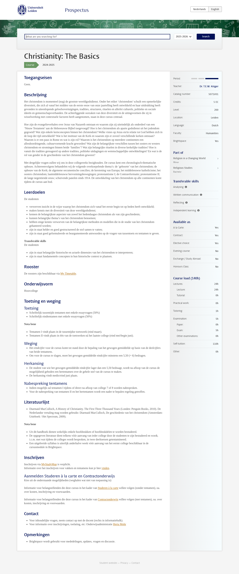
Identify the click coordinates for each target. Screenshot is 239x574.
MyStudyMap (49, 464)
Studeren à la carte (108, 487)
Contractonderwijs (108, 499)
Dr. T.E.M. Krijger (209, 86)
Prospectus (77, 10)
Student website (108, 563)
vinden (105, 468)
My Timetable (68, 273)
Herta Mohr (119, 524)
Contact (135, 563)
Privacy (124, 563)
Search (206, 36)
